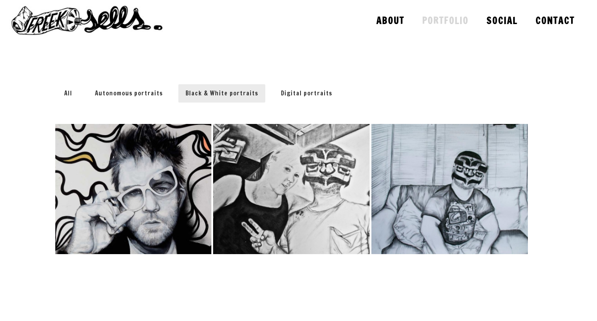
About (390, 20)
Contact (555, 20)
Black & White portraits (221, 93)
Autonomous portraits (129, 93)
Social (502, 20)
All (68, 93)
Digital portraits (306, 93)
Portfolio (445, 20)
